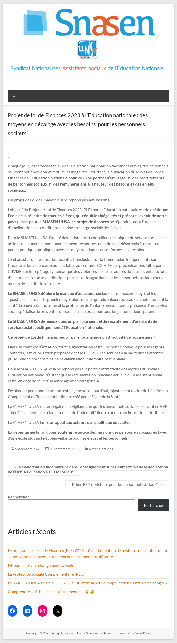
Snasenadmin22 (27, 449)
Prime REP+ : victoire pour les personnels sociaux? (117, 484)
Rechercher (18, 496)
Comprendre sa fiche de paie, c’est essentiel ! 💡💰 (51, 591)
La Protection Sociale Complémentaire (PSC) (46, 574)
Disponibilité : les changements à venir (41, 565)
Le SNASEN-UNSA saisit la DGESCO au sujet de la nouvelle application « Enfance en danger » (87, 582)
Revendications (101, 449)
